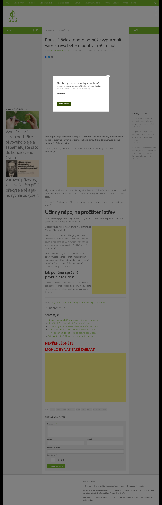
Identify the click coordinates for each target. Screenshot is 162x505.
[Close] (108, 76)
